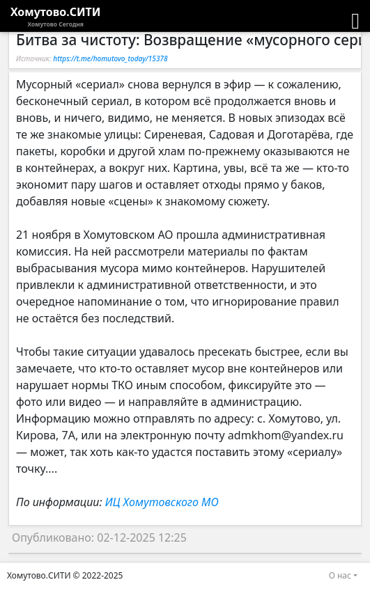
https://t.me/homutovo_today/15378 (110, 58)
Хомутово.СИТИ (55, 16)
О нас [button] (340, 575)
